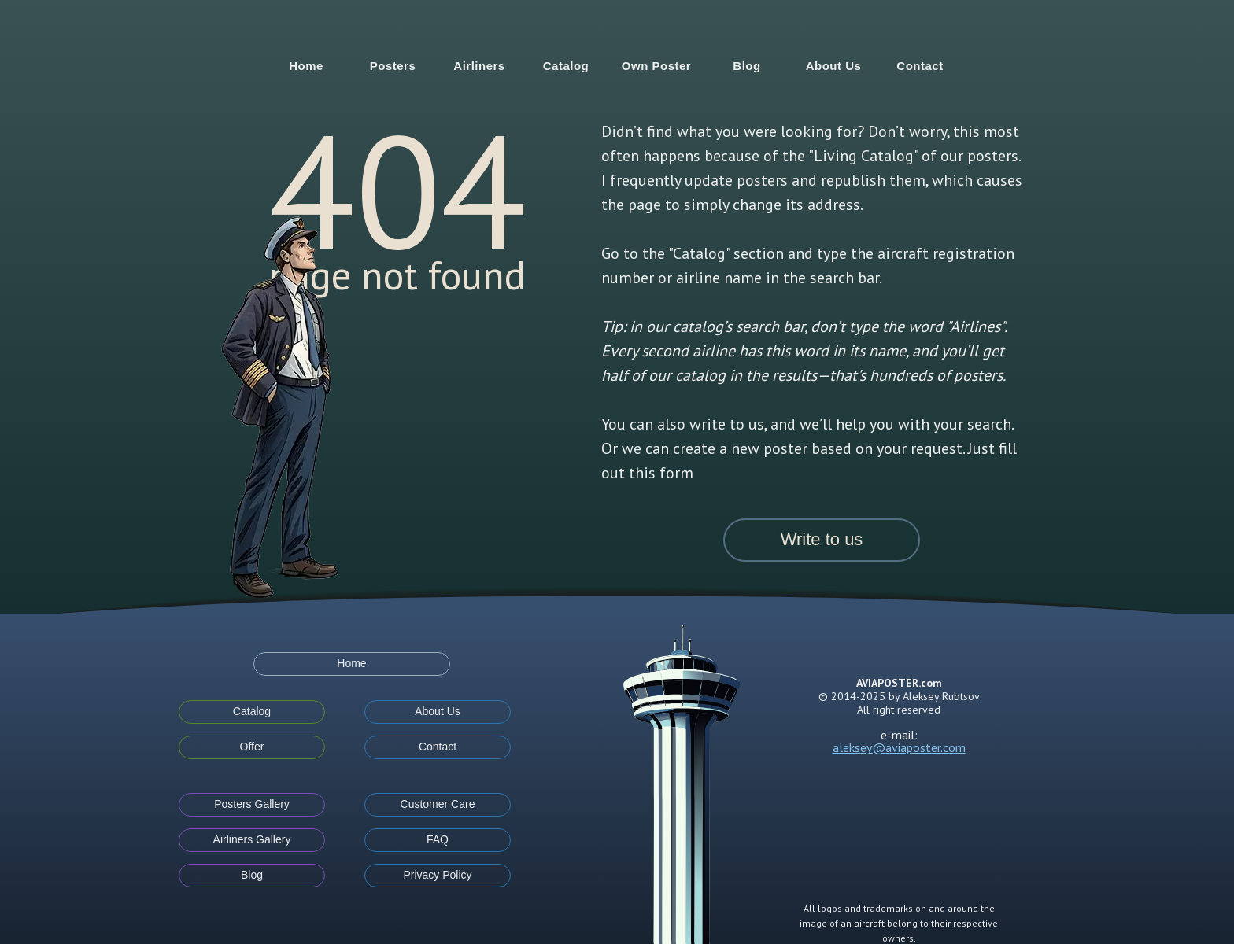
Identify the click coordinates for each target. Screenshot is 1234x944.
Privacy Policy (437, 874)
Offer (252, 746)
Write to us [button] (822, 539)
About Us (834, 65)
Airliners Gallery (252, 839)
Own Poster (656, 65)
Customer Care (438, 804)
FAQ (438, 839)
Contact (919, 65)
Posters (393, 65)
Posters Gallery (252, 804)
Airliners (478, 65)
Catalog (566, 65)
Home (306, 65)
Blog (746, 65)
